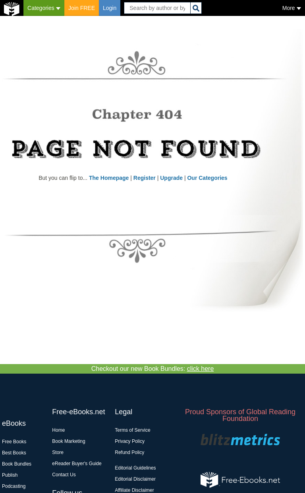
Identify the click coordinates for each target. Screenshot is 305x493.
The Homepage (109, 178)
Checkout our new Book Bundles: (152, 368)
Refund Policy (129, 452)
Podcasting (13, 486)
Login (109, 8)
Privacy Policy (130, 441)
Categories (43, 8)
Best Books (14, 453)
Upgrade (171, 178)
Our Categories (207, 178)
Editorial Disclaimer (135, 479)
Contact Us (63, 474)
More (291, 8)
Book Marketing (68, 441)
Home (58, 430)
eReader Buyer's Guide (76, 463)
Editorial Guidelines (135, 468)
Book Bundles (16, 464)
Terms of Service (132, 430)
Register (144, 178)
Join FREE (81, 8)
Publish (9, 475)
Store (58, 452)
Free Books (14, 441)
